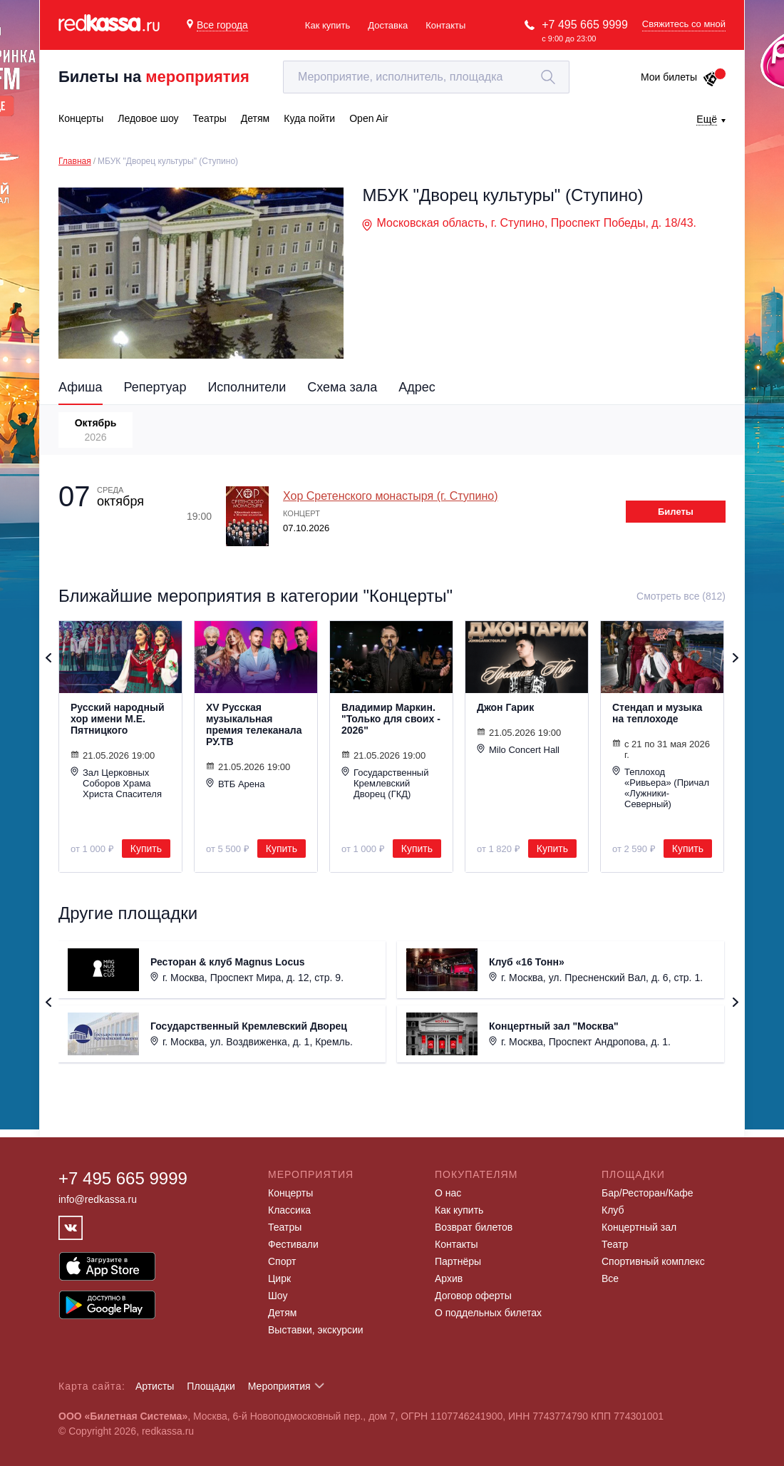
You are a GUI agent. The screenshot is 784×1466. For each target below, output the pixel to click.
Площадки (211, 1386)
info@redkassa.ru (97, 1199)
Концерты (290, 1193)
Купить (146, 848)
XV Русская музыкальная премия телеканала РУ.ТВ (253, 724)
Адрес (416, 387)
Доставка (388, 25)
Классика (289, 1210)
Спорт (282, 1261)
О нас (448, 1193)
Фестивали (293, 1244)
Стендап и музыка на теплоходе (657, 713)
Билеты (675, 511)
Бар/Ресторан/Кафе (647, 1193)
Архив (449, 1278)
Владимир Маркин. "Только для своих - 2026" (390, 719)
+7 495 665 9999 (585, 25)
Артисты (155, 1386)
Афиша (80, 387)
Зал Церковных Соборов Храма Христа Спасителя (116, 783)
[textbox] (426, 77)
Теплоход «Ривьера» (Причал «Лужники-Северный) (660, 787)
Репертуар (155, 387)
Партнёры (458, 1261)
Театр (615, 1244)
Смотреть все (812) (681, 596)
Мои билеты (679, 77)
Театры (284, 1227)
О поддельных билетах (488, 1312)
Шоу (277, 1295)
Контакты (445, 25)
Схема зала (342, 387)
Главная (74, 161)
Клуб (613, 1210)
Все (610, 1278)
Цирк (279, 1278)
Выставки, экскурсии (315, 1330)
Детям (282, 1312)
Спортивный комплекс (653, 1261)
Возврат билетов (473, 1227)
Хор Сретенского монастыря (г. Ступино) (390, 496)
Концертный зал (639, 1227)
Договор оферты (473, 1295)
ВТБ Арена (235, 783)
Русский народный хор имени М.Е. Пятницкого (118, 719)
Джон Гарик (505, 707)
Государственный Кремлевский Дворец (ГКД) (384, 783)
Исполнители (246, 387)
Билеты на (153, 77)
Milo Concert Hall (518, 749)
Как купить (327, 25)
